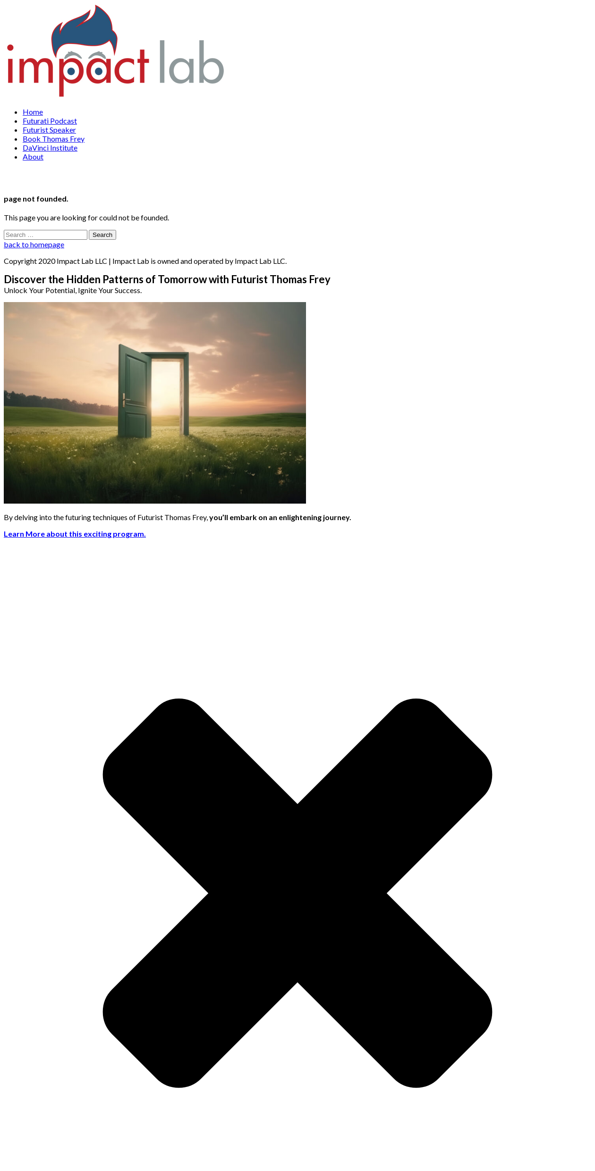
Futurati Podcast (50, 120)
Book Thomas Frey (54, 138)
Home (33, 111)
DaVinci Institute (50, 147)
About (33, 156)
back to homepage (34, 244)
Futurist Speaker (49, 129)
